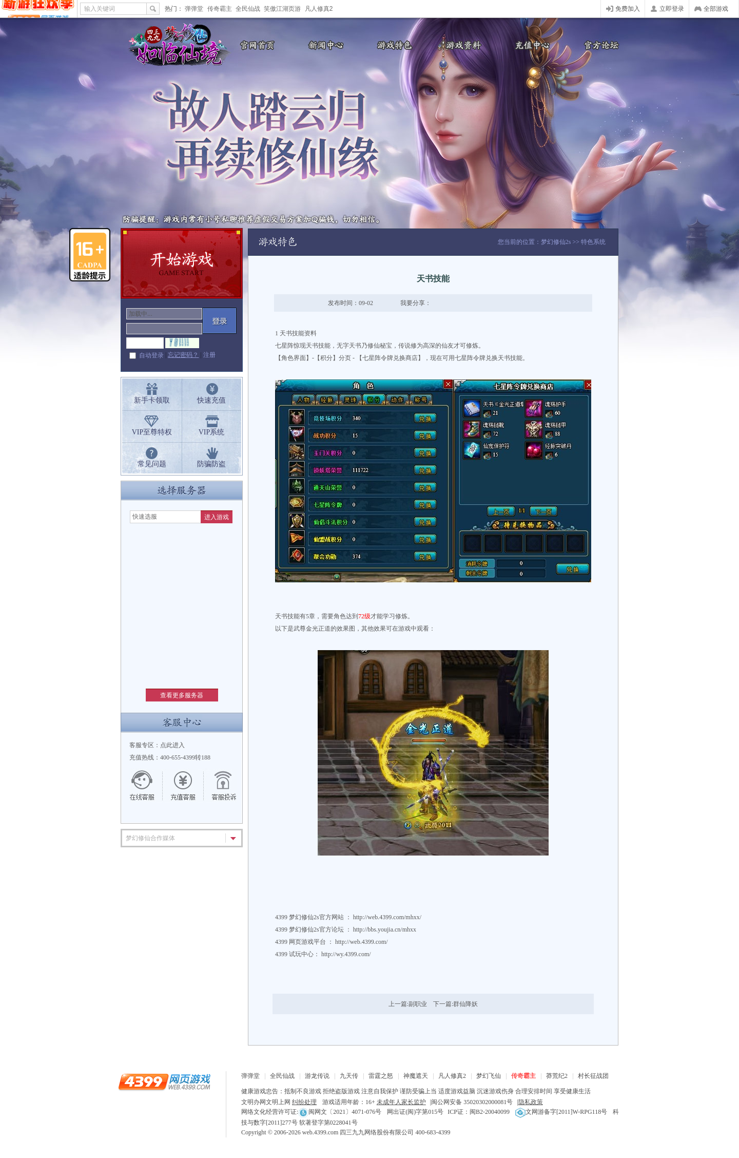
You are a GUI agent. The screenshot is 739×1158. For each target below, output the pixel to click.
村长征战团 (593, 1075)
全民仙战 (248, 8)
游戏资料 (462, 44)
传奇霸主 (219, 8)
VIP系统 (212, 432)
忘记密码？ (183, 354)
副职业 (418, 1004)
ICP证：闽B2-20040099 (479, 1111)
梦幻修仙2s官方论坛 (316, 929)
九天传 (349, 1075)
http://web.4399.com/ (361, 941)
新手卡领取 (152, 400)
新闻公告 (323, 44)
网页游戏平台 (307, 941)
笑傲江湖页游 (282, 8)
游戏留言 (219, 786)
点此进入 (172, 745)
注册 (209, 354)
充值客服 (183, 786)
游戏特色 (392, 44)
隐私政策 (530, 1102)
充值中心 (531, 44)
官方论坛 (600, 44)
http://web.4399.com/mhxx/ (387, 917)
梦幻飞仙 (488, 1075)
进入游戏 (216, 517)
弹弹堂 (194, 8)
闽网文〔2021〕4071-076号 (339, 1111)
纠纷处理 (304, 1102)
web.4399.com (320, 1132)
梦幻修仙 (174, 46)
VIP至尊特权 (152, 432)
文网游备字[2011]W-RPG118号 (561, 1111)
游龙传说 (317, 1075)
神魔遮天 (415, 1075)
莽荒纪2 (557, 1075)
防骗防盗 (211, 464)
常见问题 (152, 464)
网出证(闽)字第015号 (415, 1111)
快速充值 (211, 400)
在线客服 (147, 786)
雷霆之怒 (380, 1075)
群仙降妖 (465, 1004)
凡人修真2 (319, 8)
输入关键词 (99, 8)
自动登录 (151, 355)
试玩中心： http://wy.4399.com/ (330, 954)
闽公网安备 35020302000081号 (472, 1102)
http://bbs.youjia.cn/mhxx (384, 929)
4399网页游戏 (38, 8)
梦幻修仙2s (556, 241)
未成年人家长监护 (401, 1102)
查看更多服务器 (181, 695)
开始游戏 (182, 263)
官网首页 (254, 44)
